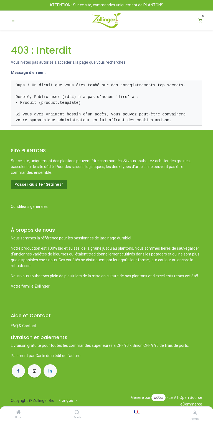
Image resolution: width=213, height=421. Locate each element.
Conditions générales (29, 206)
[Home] (18, 412)
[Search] (77, 412)
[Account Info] (194, 413)
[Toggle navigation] (13, 20)
